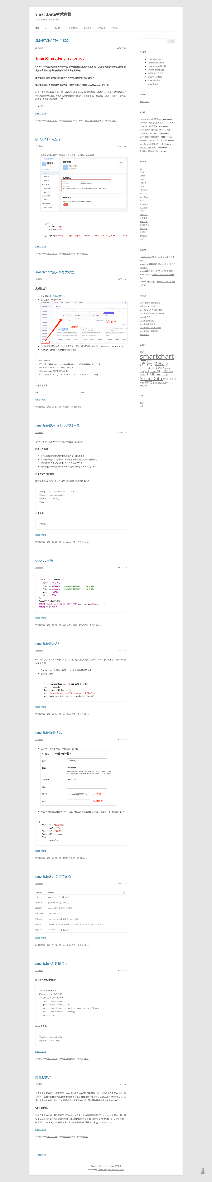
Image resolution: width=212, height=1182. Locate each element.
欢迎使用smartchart (149, 133)
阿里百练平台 (59, 296)
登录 (142, 402)
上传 (166, 364)
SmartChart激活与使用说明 (152, 122)
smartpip (67, 714)
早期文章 (40, 1155)
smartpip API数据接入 (51, 963)
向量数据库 (43, 1077)
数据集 (143, 232)
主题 (142, 211)
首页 (37, 28)
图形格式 (144, 214)
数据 (149, 382)
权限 (155, 382)
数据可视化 (73, 28)
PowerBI (143, 189)
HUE (160, 382)
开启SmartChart (147, 151)
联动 (166, 379)
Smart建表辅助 (154, 80)
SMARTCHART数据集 (149, 129)
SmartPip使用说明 (156, 69)
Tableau (143, 207)
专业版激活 (144, 101)
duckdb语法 (44, 560)
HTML (150, 374)
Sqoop (166, 367)
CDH (142, 172)
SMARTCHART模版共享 (150, 137)
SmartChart (102, 1169)
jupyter (166, 382)
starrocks (67, 542)
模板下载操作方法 (148, 147)
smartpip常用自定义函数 (53, 876)
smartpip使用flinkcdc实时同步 (57, 425)
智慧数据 (101, 28)
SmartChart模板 (155, 76)
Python (143, 193)
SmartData (151, 378)
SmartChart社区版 (148, 126)
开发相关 (67, 253)
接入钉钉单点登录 (48, 139)
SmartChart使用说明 (157, 66)
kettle (143, 385)
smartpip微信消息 (48, 732)
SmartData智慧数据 (53, 14)
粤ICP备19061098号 (116, 1169)
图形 (159, 363)
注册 (142, 406)
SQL (64, 625)
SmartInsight (153, 84)
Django (144, 371)
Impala (143, 182)
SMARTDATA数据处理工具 (151, 140)
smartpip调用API (47, 643)
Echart (142, 175)
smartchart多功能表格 (150, 144)
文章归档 (114, 28)
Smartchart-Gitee (155, 59)
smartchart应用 (92, 120)
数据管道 (87, 28)
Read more (40, 113)
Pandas (168, 371)
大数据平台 (57, 28)
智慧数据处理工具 (155, 73)
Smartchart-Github (156, 62)
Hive (142, 179)
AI (46, 28)
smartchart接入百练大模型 (55, 272)
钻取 (160, 368)
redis (142, 374)
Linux (142, 186)
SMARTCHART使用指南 (52, 40)
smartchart (149, 367)
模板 (142, 239)
